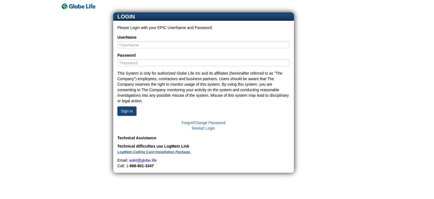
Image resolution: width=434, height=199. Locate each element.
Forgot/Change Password (204, 123)
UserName (126, 37)
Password (126, 55)
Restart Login (203, 128)
